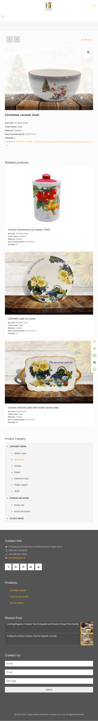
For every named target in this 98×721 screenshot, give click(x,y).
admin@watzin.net (17, 558)
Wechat (94, 362)
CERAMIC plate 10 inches (21, 318)
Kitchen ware (20, 453)
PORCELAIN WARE (19, 498)
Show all (86, 39)
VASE (17, 491)
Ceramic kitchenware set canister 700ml (29, 229)
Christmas (38, 141)
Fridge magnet (21, 485)
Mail (94, 355)
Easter (17, 472)
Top (94, 342)
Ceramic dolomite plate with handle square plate (33, 407)
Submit (49, 689)
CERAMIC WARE (24, 141)
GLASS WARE (17, 518)
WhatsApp (94, 369)
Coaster (18, 466)
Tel (94, 348)
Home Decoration (22, 511)
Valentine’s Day (21, 478)
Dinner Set (19, 505)
